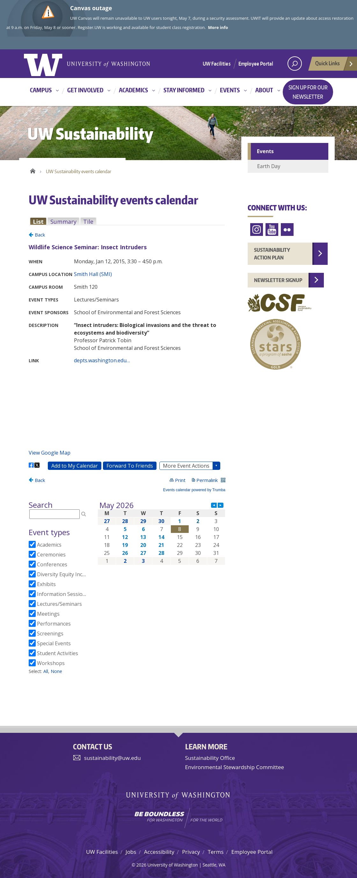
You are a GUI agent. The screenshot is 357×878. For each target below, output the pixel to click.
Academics (133, 90)
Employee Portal (255, 63)
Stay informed (184, 90)
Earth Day (268, 166)
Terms (216, 851)
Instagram (256, 229)
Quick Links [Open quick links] (334, 65)
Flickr (287, 229)
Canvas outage (91, 8)
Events (230, 90)
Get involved (85, 90)
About (264, 90)
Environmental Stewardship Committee (234, 767)
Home (33, 170)
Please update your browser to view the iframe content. (127, 221)
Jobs (131, 851)
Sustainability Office (210, 757)
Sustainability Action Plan (272, 254)
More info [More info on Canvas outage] (218, 27)
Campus (41, 90)
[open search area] (295, 63)
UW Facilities (216, 63)
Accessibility (159, 851)
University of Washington (50, 63)
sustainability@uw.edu (112, 757)
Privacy (191, 851)
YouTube (272, 229)
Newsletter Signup (278, 280)
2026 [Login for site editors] (141, 865)
